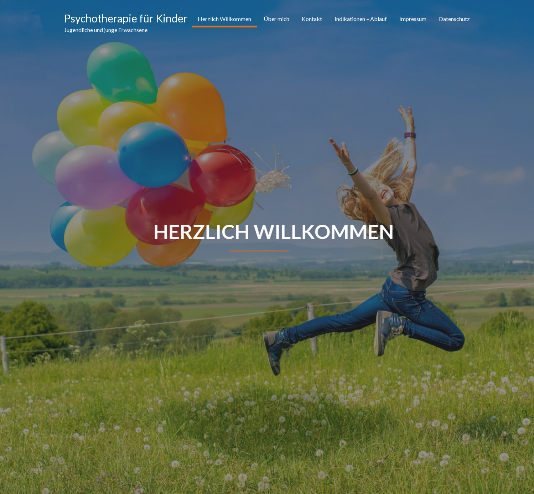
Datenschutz (454, 18)
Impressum (412, 18)
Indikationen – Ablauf (361, 18)
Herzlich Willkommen (224, 18)
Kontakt (312, 18)
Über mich (276, 18)
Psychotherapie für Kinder (126, 18)
